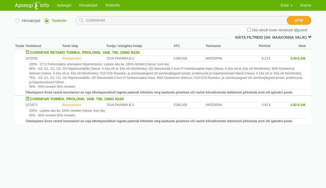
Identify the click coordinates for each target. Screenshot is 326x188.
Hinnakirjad (88, 5)
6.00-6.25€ (298, 58)
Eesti (286, 5)
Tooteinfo (112, 5)
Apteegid (64, 5)
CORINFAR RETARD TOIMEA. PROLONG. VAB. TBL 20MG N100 (85, 52)
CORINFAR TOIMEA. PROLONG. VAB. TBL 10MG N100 (77, 99)
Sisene (305, 5)
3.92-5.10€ (298, 105)
